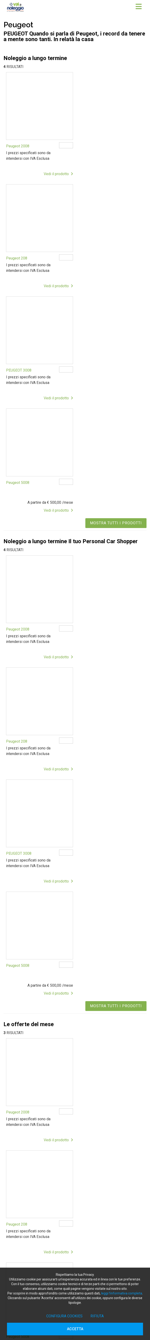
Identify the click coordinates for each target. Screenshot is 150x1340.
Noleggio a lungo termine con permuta (41, 1155)
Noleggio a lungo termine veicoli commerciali (45, 1164)
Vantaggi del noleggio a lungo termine (41, 1150)
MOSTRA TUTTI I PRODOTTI (116, 295)
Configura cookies (64, 1316)
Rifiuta (97, 1316)
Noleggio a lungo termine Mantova (38, 1264)
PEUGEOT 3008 (18, 254)
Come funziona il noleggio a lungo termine (44, 1145)
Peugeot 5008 (90, 254)
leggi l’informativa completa (121, 1293)
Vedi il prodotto (56, 172)
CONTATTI (21, 1219)
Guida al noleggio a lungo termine (37, 1169)
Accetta (75, 1329)
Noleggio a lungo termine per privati (39, 1159)
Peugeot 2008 (17, 144)
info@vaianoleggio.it (35, 1116)
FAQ (16, 1209)
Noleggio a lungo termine (31, 1173)
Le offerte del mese (27, 1187)
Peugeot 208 (89, 144)
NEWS (17, 1214)
